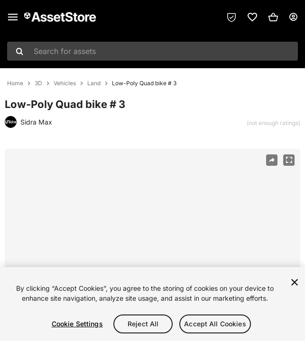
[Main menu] (12, 17)
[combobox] (152, 51)
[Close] (294, 282)
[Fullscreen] (289, 160)
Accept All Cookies (215, 324)
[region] (152, 247)
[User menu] (293, 17)
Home (15, 83)
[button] (273, 17)
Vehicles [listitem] (65, 83)
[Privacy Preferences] (231, 17)
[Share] (271, 160)
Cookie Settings (77, 324)
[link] (252, 17)
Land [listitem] (94, 83)
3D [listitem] (38, 83)
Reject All (143, 324)
